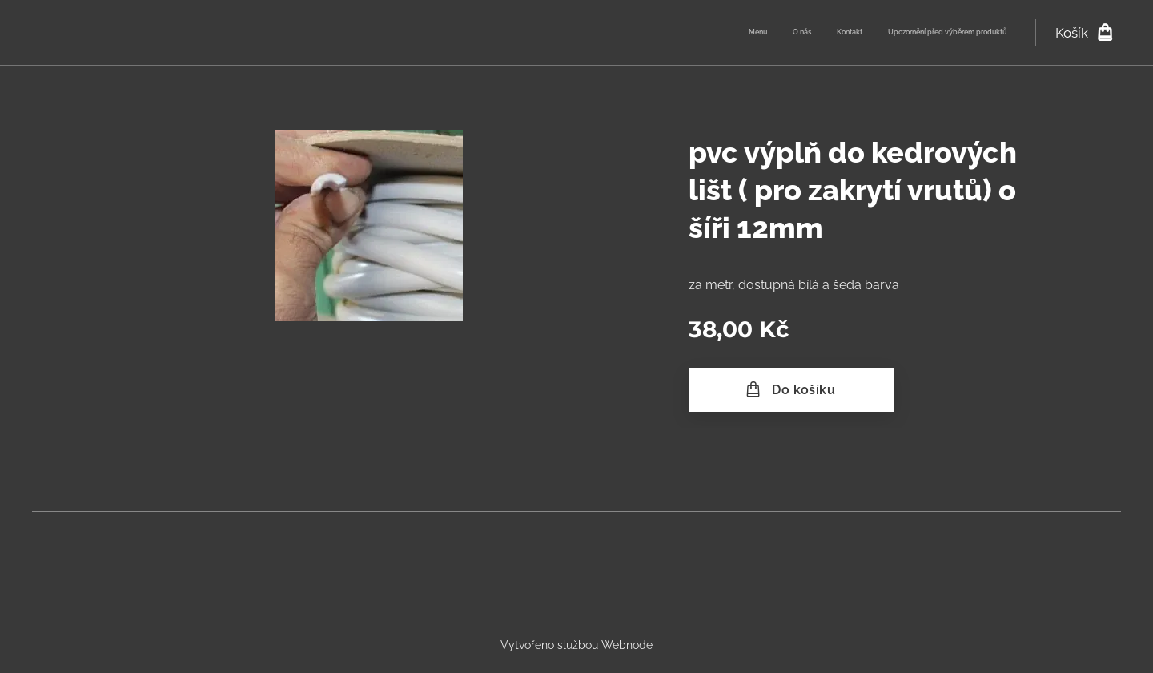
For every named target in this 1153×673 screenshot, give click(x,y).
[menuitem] (934, 33)
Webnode (627, 645)
